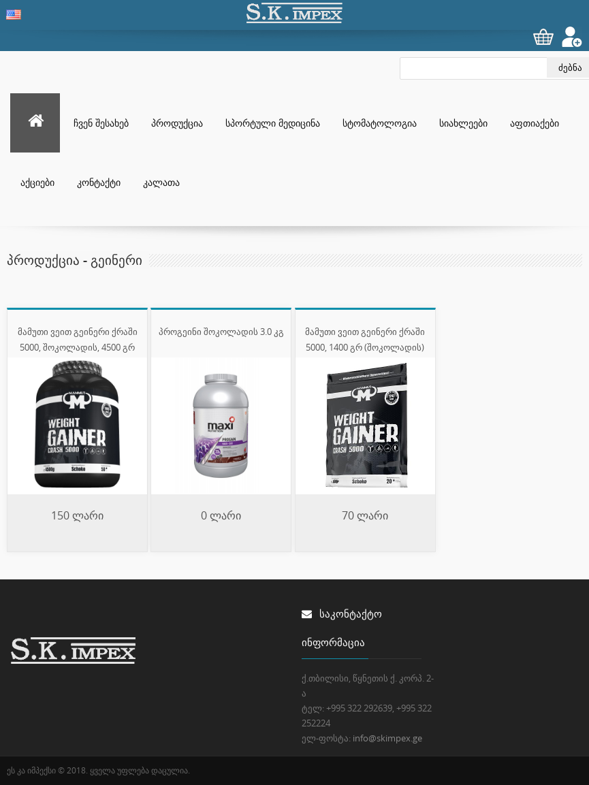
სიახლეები (463, 122)
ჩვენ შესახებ (101, 122)
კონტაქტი (99, 182)
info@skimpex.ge (387, 738)
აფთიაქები (534, 122)
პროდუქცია (177, 122)
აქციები (37, 182)
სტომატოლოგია (380, 122)
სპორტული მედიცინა (272, 122)
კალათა (161, 182)
